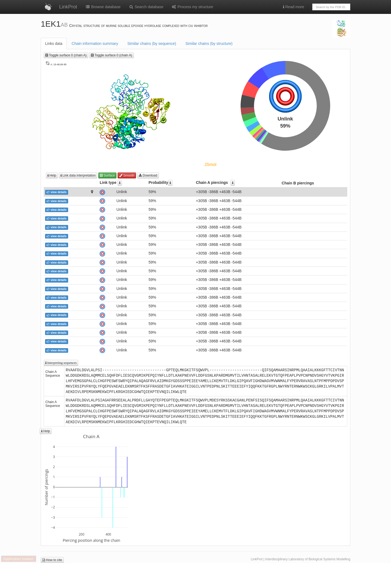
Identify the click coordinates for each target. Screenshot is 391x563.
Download (148, 175)
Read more (293, 7)
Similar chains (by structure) (209, 43)
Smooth (127, 175)
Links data (53, 43)
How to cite (52, 560)
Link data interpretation (78, 175)
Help (52, 175)
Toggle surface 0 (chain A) (66, 55)
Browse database (103, 7)
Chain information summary (95, 43)
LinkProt (68, 7)
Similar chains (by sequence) (151, 43)
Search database (146, 7)
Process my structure (192, 7)
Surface (107, 175)
